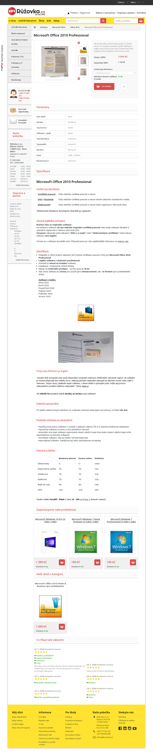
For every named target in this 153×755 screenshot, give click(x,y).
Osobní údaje (17, 724)
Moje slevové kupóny (21, 727)
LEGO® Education (27, 20)
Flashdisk (48, 199)
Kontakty (141, 12)
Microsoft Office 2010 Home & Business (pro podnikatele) (50, 584)
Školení (68, 727)
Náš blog (122, 717)
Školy (41, 20)
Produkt (97, 79)
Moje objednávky (19, 717)
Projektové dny (71, 724)
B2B (49, 20)
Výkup (56, 20)
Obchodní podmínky (47, 731)
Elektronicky (44, 204)
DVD (40, 199)
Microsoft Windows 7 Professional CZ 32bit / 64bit (121, 520)
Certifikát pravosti (47, 194)
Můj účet (17, 712)
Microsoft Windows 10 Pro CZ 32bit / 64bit (50, 520)
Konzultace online (72, 735)
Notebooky (16, 80)
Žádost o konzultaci (105, 12)
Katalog (68, 717)
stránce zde (123, 241)
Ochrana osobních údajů (49, 738)
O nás (41, 724)
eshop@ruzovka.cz (105, 737)
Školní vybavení (18, 33)
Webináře (69, 731)
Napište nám (44, 720)
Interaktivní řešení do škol (19, 42)
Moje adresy (17, 720)
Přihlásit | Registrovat (80, 12)
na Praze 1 (85, 499)
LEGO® (14, 50)
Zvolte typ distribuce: (104, 69)
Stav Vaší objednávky (23, 110)
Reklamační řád (45, 735)
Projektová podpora (73, 720)
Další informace (22, 185)
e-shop (12, 20)
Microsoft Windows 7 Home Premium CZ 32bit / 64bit (86, 520)
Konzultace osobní (73, 738)
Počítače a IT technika (16, 65)
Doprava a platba (126, 12)
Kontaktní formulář (22, 121)
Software (15, 73)
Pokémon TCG (17, 56)
